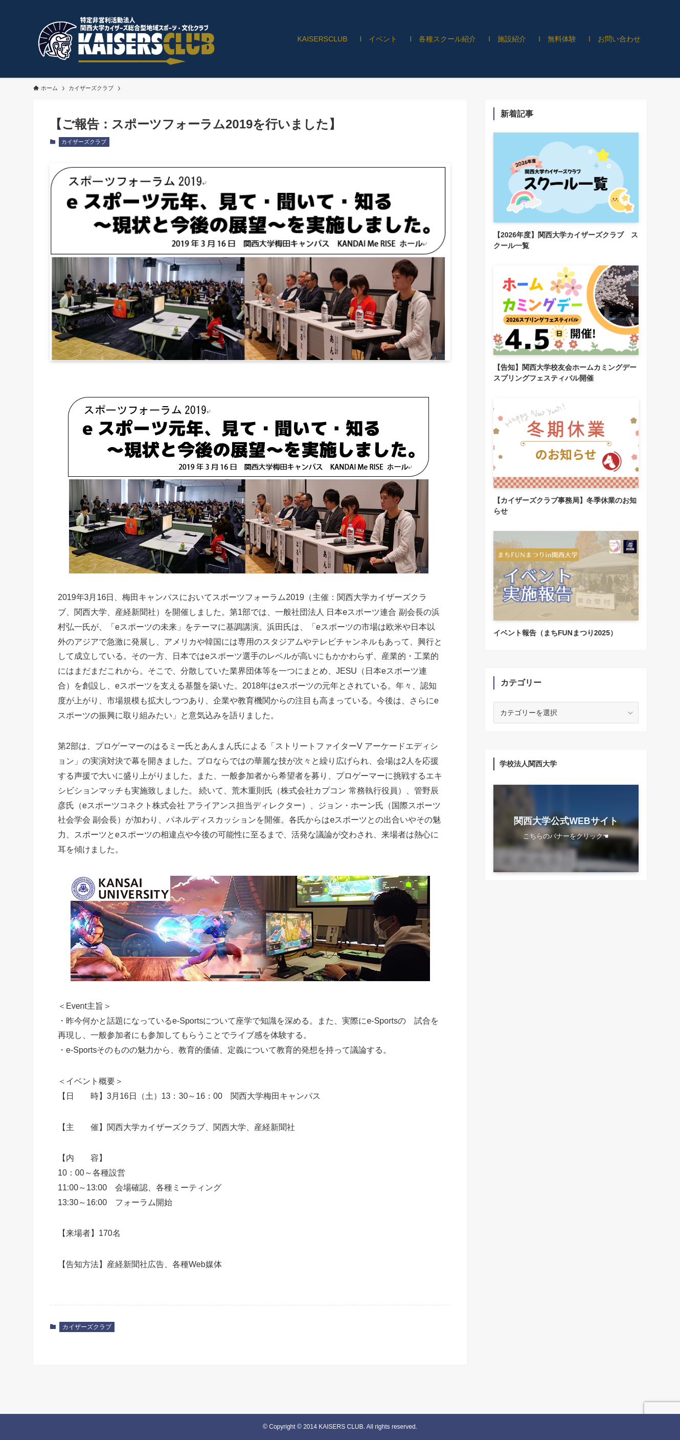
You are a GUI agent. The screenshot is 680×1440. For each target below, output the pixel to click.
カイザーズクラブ (83, 142)
